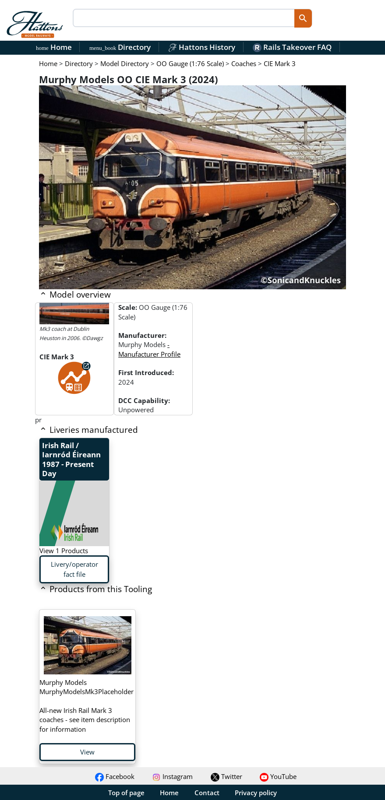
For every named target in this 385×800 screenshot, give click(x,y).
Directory (120, 47)
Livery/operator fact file (74, 569)
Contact (206, 792)
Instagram (172, 776)
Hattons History (201, 47)
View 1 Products (63, 550)
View (87, 751)
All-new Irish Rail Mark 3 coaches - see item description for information (86, 705)
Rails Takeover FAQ (292, 47)
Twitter (226, 776)
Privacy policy (256, 792)
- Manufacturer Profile (149, 349)
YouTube (278, 776)
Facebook (114, 776)
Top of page (126, 792)
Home (54, 47)
